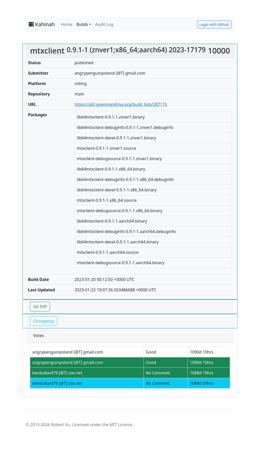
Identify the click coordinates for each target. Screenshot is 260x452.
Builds (82, 24)
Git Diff (40, 306)
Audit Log (104, 24)
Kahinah (42, 24)
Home (67, 24)
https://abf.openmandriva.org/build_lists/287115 (121, 104)
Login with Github (214, 24)
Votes (38, 335)
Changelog (43, 321)
